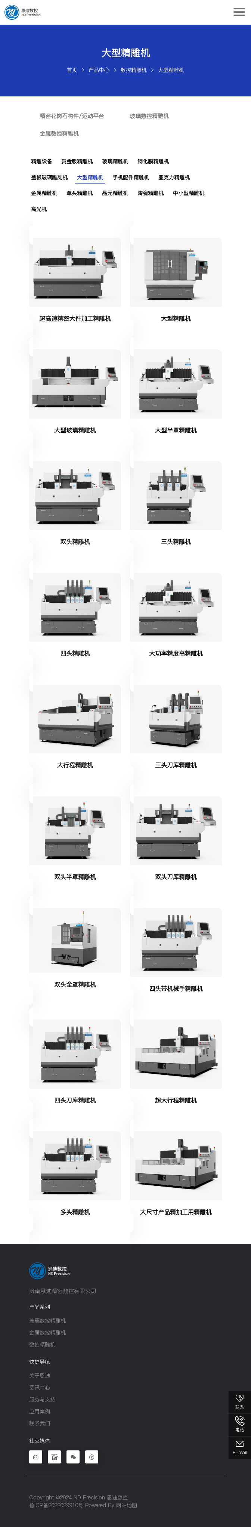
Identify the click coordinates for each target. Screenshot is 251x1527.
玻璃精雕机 (115, 161)
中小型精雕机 (188, 192)
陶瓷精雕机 (150, 192)
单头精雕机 (79, 192)
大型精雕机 (171, 70)
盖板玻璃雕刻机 (49, 177)
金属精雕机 (44, 192)
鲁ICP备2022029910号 (56, 1504)
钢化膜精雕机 (153, 161)
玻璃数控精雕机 (150, 116)
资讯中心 (39, 1386)
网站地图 (126, 1504)
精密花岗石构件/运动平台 (72, 116)
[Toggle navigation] (239, 12)
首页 (72, 70)
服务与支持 (42, 1398)
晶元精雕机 (115, 192)
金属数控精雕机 (60, 134)
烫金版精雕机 (77, 161)
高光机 (39, 208)
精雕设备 (41, 161)
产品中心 (99, 70)
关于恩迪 (39, 1374)
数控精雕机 (134, 70)
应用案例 (39, 1410)
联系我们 (39, 1422)
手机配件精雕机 (130, 177)
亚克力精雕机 (174, 177)
